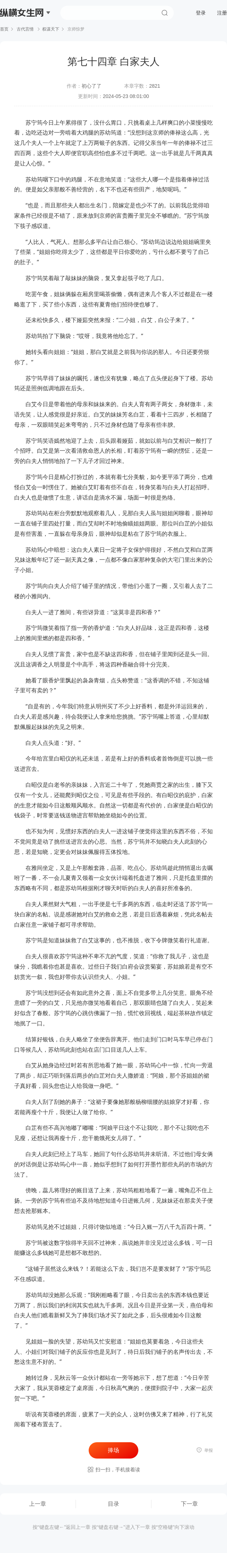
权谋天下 (50, 29)
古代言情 (25, 29)
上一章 (37, 1504)
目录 (113, 1504)
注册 (222, 13)
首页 (4, 29)
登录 (201, 13)
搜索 (164, 12)
